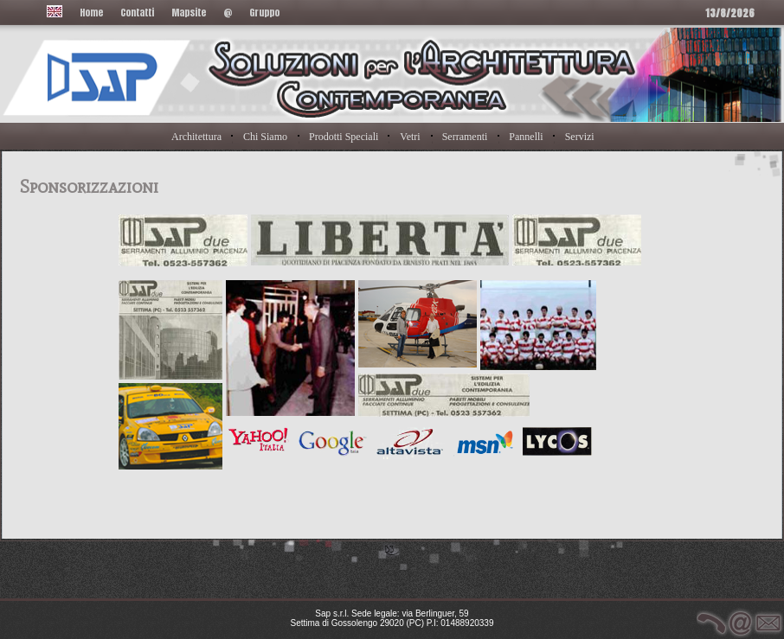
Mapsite (188, 12)
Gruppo (264, 12)
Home (91, 12)
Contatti (137, 12)
